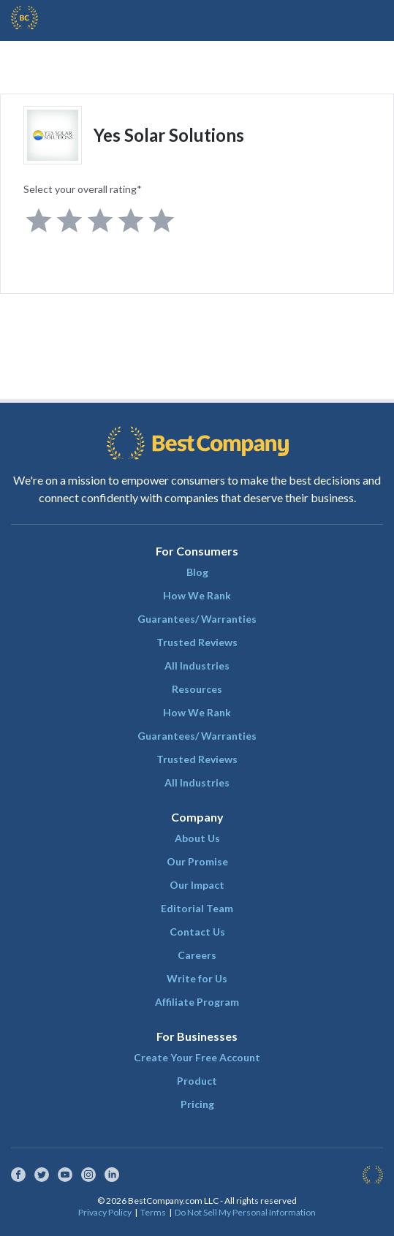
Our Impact (197, 885)
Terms (153, 1212)
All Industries (197, 665)
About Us (197, 838)
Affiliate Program (197, 1002)
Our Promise (197, 861)
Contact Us (197, 931)
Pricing (197, 1104)
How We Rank (197, 595)
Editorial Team (197, 908)
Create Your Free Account (197, 1057)
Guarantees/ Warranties (197, 619)
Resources (197, 689)
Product (197, 1080)
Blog (197, 572)
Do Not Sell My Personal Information (245, 1212)
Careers (197, 955)
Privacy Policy (105, 1212)
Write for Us (197, 978)
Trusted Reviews (197, 642)
